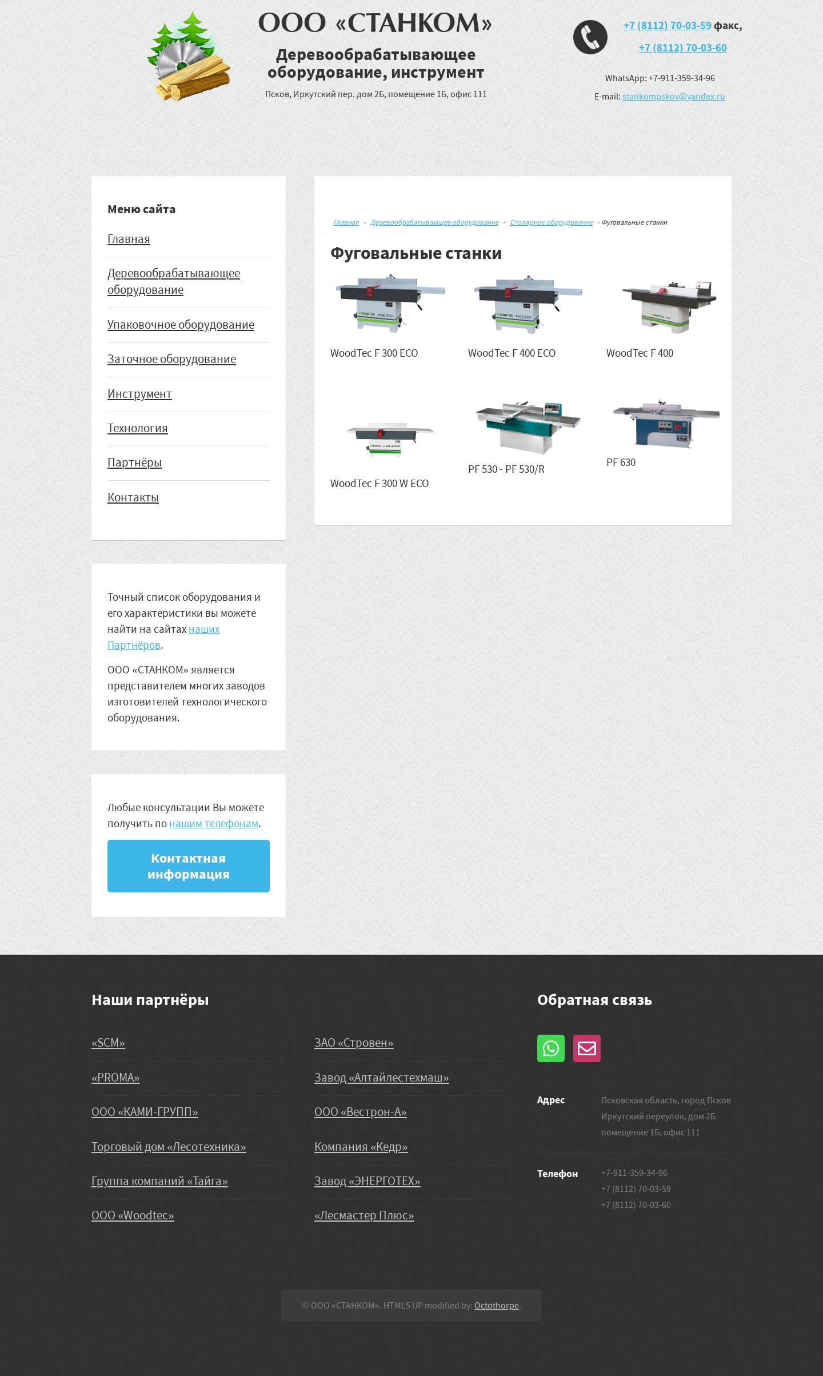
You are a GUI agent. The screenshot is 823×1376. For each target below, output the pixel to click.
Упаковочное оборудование (180, 324)
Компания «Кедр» (361, 1146)
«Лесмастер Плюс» (364, 1215)
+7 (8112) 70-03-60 (683, 47)
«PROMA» (115, 1077)
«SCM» (108, 1042)
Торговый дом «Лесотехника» (168, 1146)
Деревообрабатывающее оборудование (434, 221)
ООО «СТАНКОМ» (376, 22)
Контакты (133, 497)
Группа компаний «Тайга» (159, 1181)
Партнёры (134, 462)
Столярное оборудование (551, 221)
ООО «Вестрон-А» (360, 1111)
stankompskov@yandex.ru (673, 96)
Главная (128, 239)
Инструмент (139, 393)
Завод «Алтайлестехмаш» (381, 1077)
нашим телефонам (213, 823)
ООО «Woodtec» (132, 1215)
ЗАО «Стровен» (354, 1042)
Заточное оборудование (171, 359)
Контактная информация (188, 866)
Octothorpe (496, 1305)
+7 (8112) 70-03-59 (668, 25)
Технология (137, 428)
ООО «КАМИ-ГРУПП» (144, 1111)
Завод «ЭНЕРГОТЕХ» (367, 1181)
